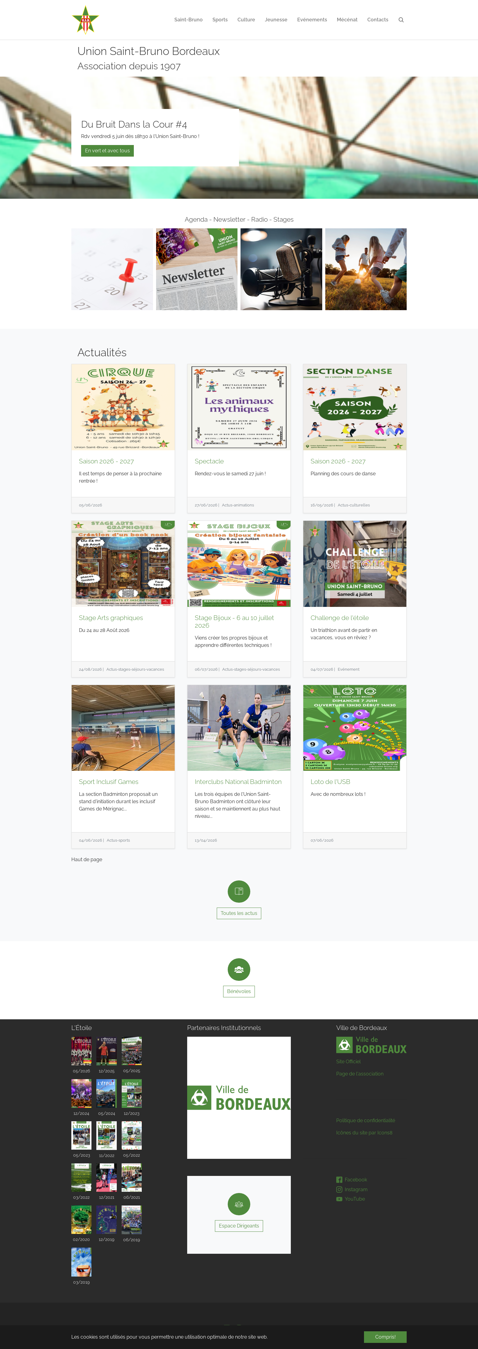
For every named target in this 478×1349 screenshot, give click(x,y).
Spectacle (209, 461)
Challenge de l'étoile (340, 618)
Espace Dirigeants (239, 1226)
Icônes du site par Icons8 (364, 1133)
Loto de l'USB (330, 781)
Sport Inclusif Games (108, 781)
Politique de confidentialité (365, 1120)
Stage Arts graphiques (111, 618)
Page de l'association (359, 1074)
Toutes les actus (239, 913)
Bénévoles (239, 991)
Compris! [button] (385, 1337)
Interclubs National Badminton (238, 781)
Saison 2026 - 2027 (106, 461)
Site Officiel (348, 1061)
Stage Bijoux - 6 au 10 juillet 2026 (234, 621)
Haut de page (86, 859)
